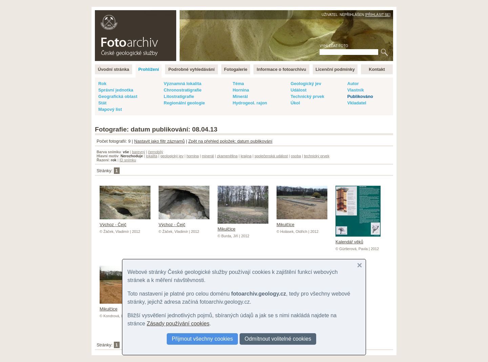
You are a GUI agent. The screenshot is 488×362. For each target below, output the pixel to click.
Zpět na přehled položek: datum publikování (230, 141)
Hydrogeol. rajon (249, 102)
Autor (353, 83)
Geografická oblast (117, 96)
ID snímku (128, 160)
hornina (192, 156)
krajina (246, 156)
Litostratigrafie (179, 96)
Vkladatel (356, 102)
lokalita (151, 156)
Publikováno (360, 96)
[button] (359, 265)
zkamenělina (227, 156)
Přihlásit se (377, 15)
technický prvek (316, 156)
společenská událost (271, 156)
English (168, 13)
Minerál (240, 96)
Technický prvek (307, 96)
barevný (138, 152)
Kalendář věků (358, 239)
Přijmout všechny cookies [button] (202, 339)
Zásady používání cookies (178, 323)
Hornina (240, 90)
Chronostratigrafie (183, 90)
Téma (238, 83)
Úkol (295, 102)
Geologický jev (305, 83)
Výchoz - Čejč (125, 222)
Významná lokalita (182, 83)
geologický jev (171, 156)
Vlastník (355, 90)
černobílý (155, 152)
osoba (296, 156)
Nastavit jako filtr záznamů (159, 141)
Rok (102, 83)
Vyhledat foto (334, 46)
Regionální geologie (184, 102)
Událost (298, 90)
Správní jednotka (115, 90)
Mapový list (110, 109)
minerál (208, 156)
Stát (102, 102)
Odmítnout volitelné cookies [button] (278, 339)
